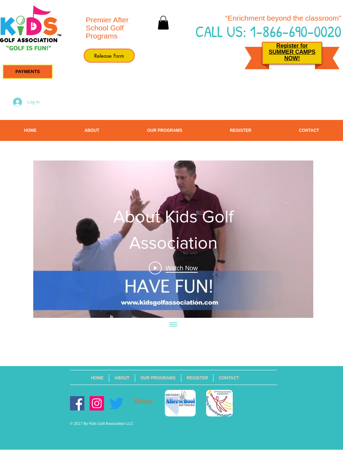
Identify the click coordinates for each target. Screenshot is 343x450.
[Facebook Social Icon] (77, 403)
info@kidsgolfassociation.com (143, 351)
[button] (27, 72)
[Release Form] (109, 56)
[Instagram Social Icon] (97, 403)
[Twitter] (116, 403)
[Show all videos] (173, 325)
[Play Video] (173, 268)
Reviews (144, 400)
